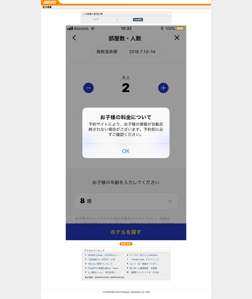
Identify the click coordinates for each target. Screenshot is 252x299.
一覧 (116, 20)
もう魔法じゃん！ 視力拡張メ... (102, 272)
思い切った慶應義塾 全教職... (144, 268)
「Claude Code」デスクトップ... (145, 259)
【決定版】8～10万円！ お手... (102, 259)
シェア (96, 19)
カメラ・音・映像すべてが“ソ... (144, 264)
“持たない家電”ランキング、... (102, 264)
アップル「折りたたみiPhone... (144, 255)
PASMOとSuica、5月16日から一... (104, 255)
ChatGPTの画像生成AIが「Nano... (104, 268)
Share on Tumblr (138, 19)
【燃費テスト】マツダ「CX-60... (145, 272)
